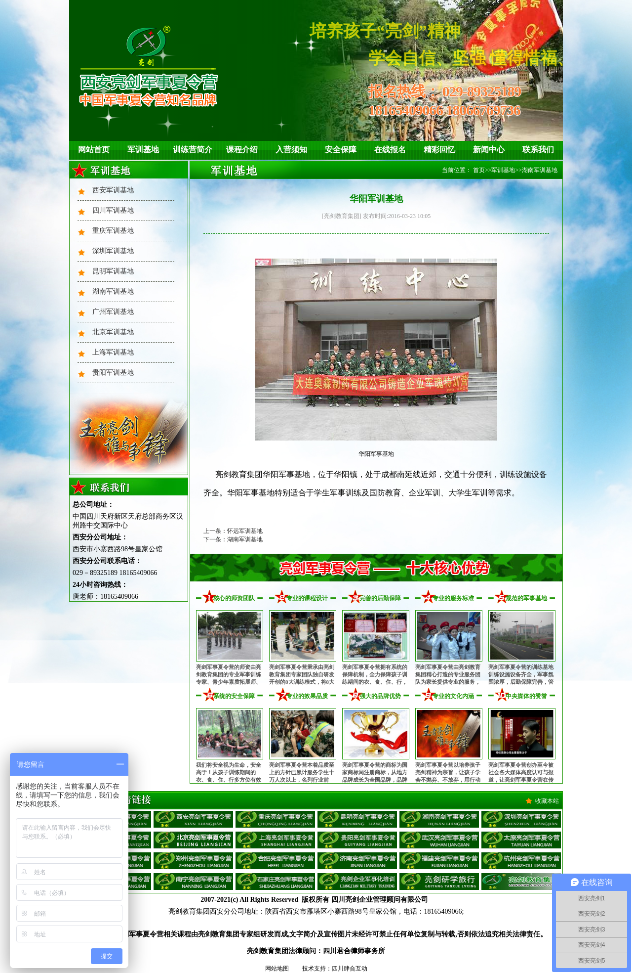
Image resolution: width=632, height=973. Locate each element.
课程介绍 (242, 149)
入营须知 (291, 149)
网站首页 (94, 149)
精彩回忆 (439, 149)
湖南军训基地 (113, 291)
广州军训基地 (113, 311)
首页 (479, 170)
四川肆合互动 (349, 968)
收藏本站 (547, 800)
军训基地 (143, 149)
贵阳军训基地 (113, 372)
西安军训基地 (113, 190)
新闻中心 (489, 149)
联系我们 (538, 149)
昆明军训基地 (113, 271)
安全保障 (340, 149)
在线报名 (390, 149)
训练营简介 (192, 149)
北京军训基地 (113, 332)
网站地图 (277, 968)
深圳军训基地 (113, 251)
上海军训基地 (113, 352)
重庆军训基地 (113, 230)
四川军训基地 (113, 210)
